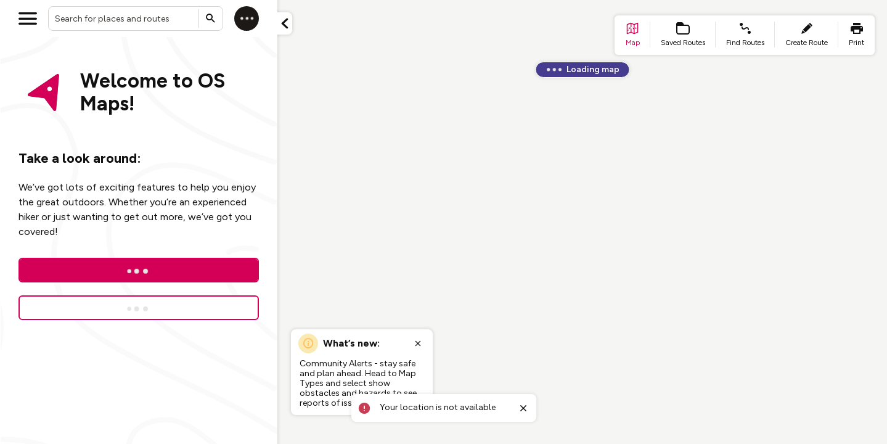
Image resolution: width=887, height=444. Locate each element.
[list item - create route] (806, 35)
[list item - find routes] (745, 35)
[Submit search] (210, 18)
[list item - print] (856, 35)
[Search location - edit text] (135, 18)
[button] (284, 23)
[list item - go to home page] (632, 35)
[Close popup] (418, 343)
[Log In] (138, 270)
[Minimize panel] (284, 23)
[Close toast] (523, 408)
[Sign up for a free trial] (138, 307)
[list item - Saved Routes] (683, 35)
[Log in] (246, 18)
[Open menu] (27, 18)
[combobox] (135, 18)
